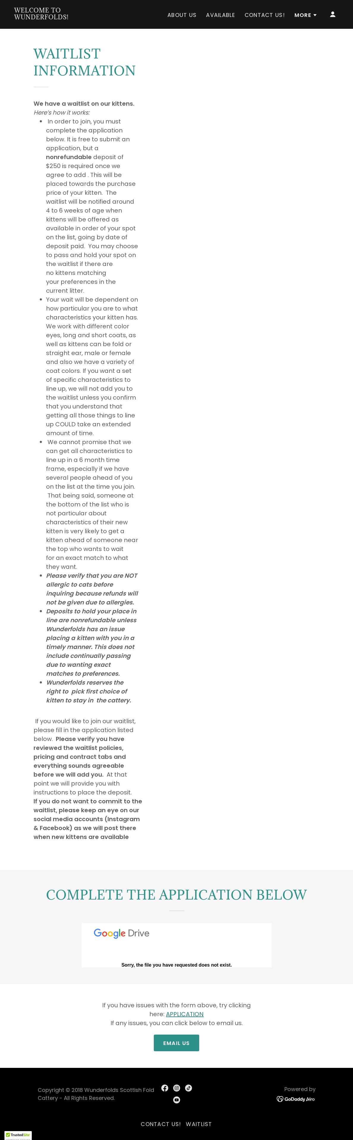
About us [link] (182, 15)
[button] (306, 15)
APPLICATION (185, 1014)
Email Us (176, 1043)
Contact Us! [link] (265, 15)
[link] (59, 17)
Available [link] (220, 15)
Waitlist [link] (199, 1124)
